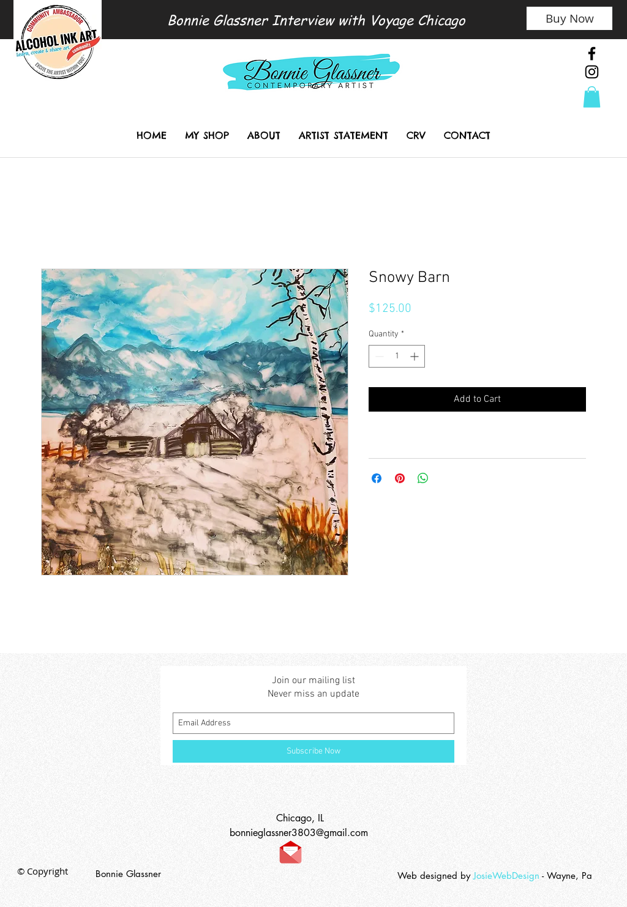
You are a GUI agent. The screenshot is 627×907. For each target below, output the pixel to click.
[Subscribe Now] (313, 751)
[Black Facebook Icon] (592, 53)
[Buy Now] (569, 18)
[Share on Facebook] (376, 478)
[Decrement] (378, 356)
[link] (592, 97)
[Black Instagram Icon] (592, 72)
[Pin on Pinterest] (399, 478)
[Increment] (415, 356)
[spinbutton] (397, 356)
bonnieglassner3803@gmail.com (299, 832)
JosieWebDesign (507, 875)
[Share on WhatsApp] (423, 478)
